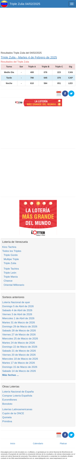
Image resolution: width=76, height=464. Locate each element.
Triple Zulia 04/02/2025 (25, 4)
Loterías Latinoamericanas (17, 409)
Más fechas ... (10, 375)
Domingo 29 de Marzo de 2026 (19, 326)
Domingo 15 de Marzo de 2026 (19, 367)
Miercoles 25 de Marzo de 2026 (20, 338)
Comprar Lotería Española (17, 395)
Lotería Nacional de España (18, 391)
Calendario (38, 443)
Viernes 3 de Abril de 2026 (17, 314)
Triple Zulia (9, 263)
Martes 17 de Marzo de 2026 (18, 362)
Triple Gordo (10, 255)
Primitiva (7, 421)
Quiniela (7, 417)
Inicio (12, 443)
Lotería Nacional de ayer (16, 302)
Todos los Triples (11, 251)
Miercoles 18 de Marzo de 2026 (20, 358)
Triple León (9, 272)
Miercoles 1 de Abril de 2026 (18, 318)
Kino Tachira (9, 247)
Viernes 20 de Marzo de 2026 (19, 354)
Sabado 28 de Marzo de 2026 (19, 330)
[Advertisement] (38, 29)
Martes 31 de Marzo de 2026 (18, 322)
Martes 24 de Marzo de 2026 (18, 342)
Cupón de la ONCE (13, 413)
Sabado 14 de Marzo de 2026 (19, 371)
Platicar (63, 443)
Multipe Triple (10, 259)
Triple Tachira (10, 268)
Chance (7, 280)
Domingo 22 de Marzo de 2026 (19, 346)
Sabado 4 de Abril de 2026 (17, 310)
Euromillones (9, 399)
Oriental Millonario (13, 285)
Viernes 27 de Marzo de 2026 (19, 334)
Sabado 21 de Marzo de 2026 (19, 350)
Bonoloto (7, 403)
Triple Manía (10, 276)
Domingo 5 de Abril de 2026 (18, 306)
